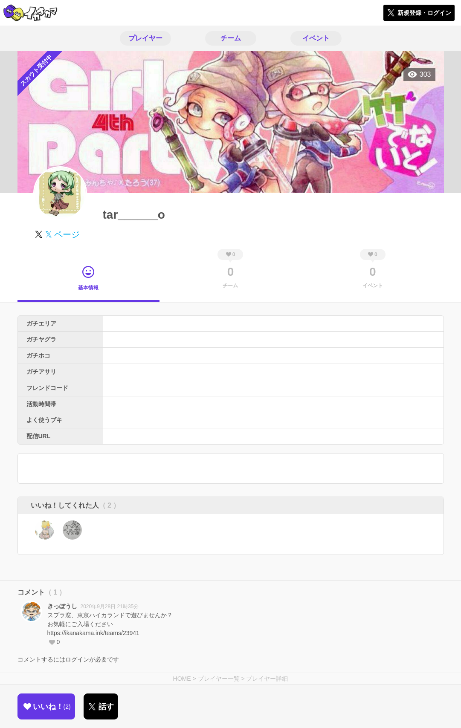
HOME (182, 678)
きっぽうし (62, 606)
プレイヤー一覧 (219, 678)
